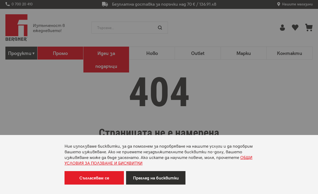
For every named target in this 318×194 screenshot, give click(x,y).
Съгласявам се (94, 178)
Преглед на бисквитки (156, 178)
